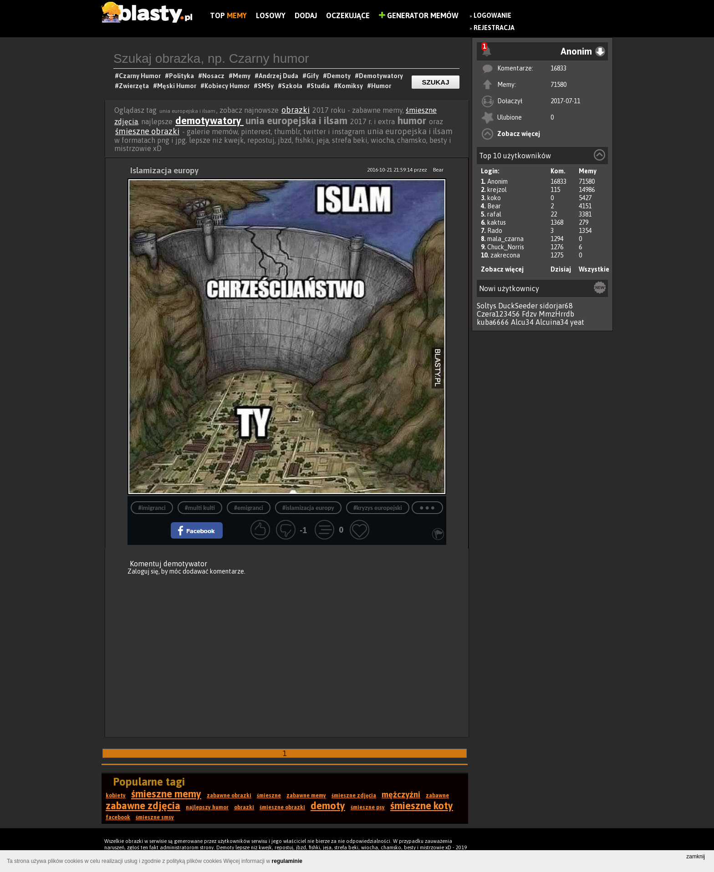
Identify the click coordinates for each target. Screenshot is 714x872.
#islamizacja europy (308, 508)
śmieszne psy (368, 807)
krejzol (497, 189)
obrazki (295, 110)
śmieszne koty (421, 806)
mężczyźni (401, 794)
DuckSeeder (518, 306)
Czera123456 (498, 314)
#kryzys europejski (377, 508)
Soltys (486, 306)
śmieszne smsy (155, 817)
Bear (494, 206)
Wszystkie (594, 269)
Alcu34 (522, 322)
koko (494, 198)
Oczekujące (348, 15)
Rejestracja (494, 27)
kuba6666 (493, 322)
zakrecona (505, 255)
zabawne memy (306, 795)
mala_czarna (505, 238)
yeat (577, 322)
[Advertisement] (287, 650)
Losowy (271, 15)
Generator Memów (419, 15)
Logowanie (492, 15)
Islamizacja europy (164, 170)
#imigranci (151, 508)
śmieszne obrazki (147, 131)
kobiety (116, 795)
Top (228, 15)
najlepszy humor (207, 807)
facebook (118, 817)
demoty (328, 806)
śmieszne (269, 795)
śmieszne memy (166, 794)
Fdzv (529, 314)
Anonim (497, 181)
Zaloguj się (143, 571)
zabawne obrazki (229, 795)
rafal (494, 214)
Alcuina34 (552, 322)
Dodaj (306, 15)
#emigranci (248, 508)
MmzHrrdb (556, 314)
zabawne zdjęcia (143, 806)
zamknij (695, 856)
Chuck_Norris (505, 247)
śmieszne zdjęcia (354, 795)
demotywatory (209, 120)
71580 (558, 84)
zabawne (437, 795)
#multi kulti (200, 508)
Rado (494, 230)
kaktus (496, 222)
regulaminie (287, 861)
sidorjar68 (556, 306)
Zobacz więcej (518, 133)
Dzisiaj (561, 269)
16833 (558, 68)
